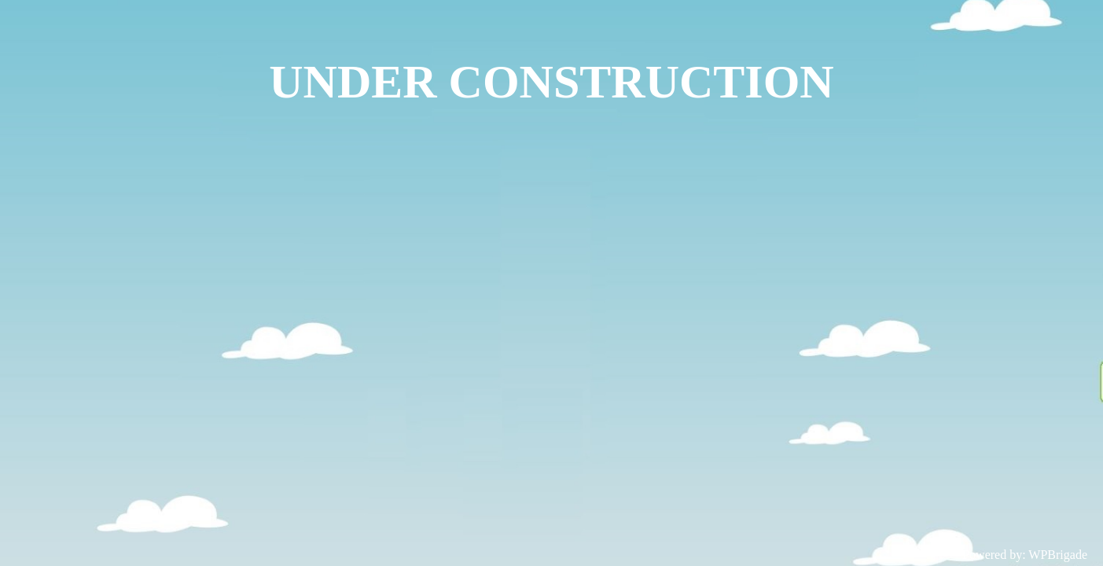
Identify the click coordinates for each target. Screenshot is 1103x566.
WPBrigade (1057, 554)
